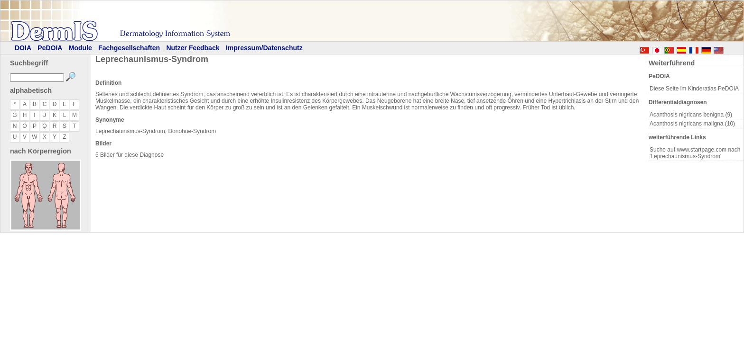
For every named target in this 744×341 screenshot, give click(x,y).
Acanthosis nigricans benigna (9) (691, 114)
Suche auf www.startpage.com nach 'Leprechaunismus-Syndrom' (695, 153)
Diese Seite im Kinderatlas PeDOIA (694, 88)
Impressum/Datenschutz (264, 48)
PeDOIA (49, 48)
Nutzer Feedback (192, 48)
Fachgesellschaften (129, 48)
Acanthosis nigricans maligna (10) (692, 123)
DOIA (23, 48)
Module (80, 48)
